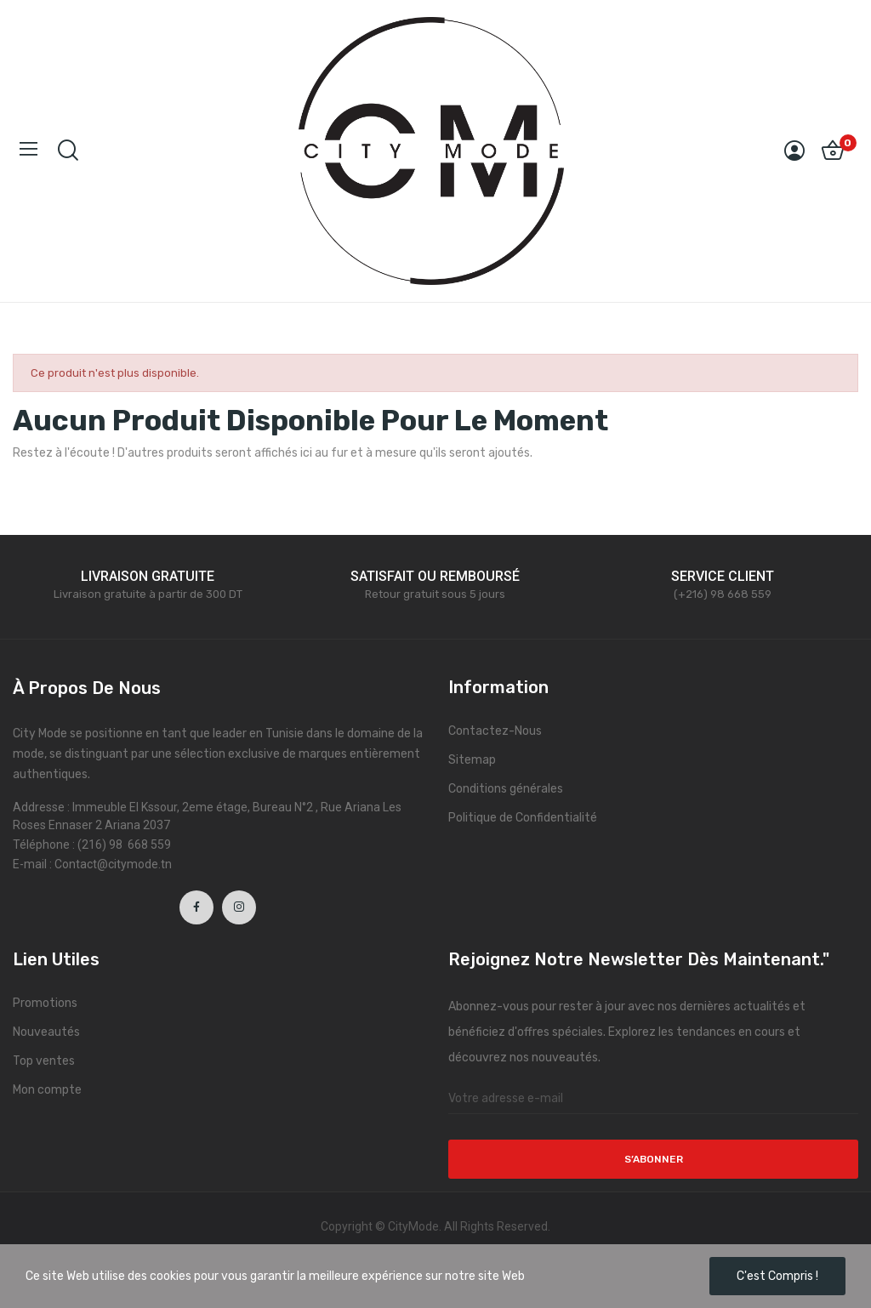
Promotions (45, 1003)
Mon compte (47, 1090)
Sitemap (472, 760)
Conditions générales (505, 789)
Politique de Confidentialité (522, 817)
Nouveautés (46, 1032)
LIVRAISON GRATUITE (147, 576)
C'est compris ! (777, 1276)
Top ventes (44, 1061)
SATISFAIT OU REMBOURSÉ (435, 576)
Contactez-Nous (495, 731)
